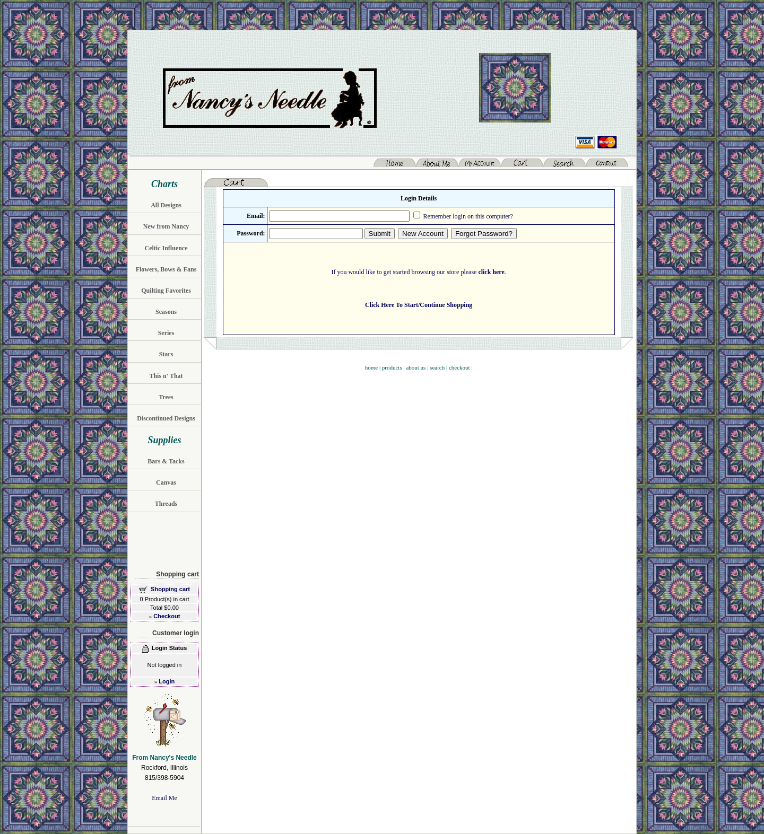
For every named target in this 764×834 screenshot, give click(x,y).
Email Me (164, 798)
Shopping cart (170, 589)
